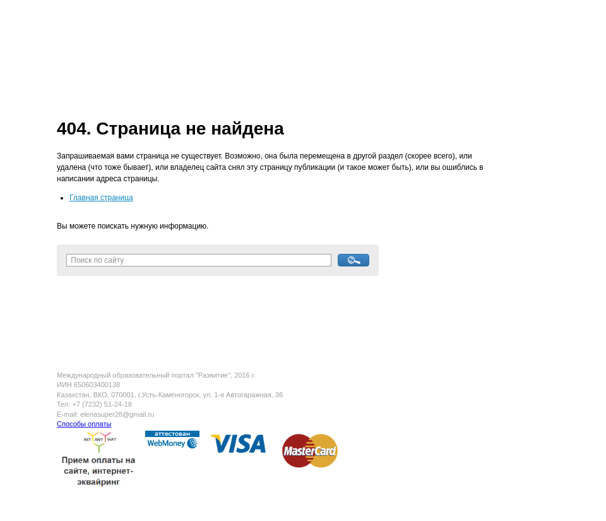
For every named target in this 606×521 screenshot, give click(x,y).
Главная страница (101, 197)
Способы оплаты (84, 424)
